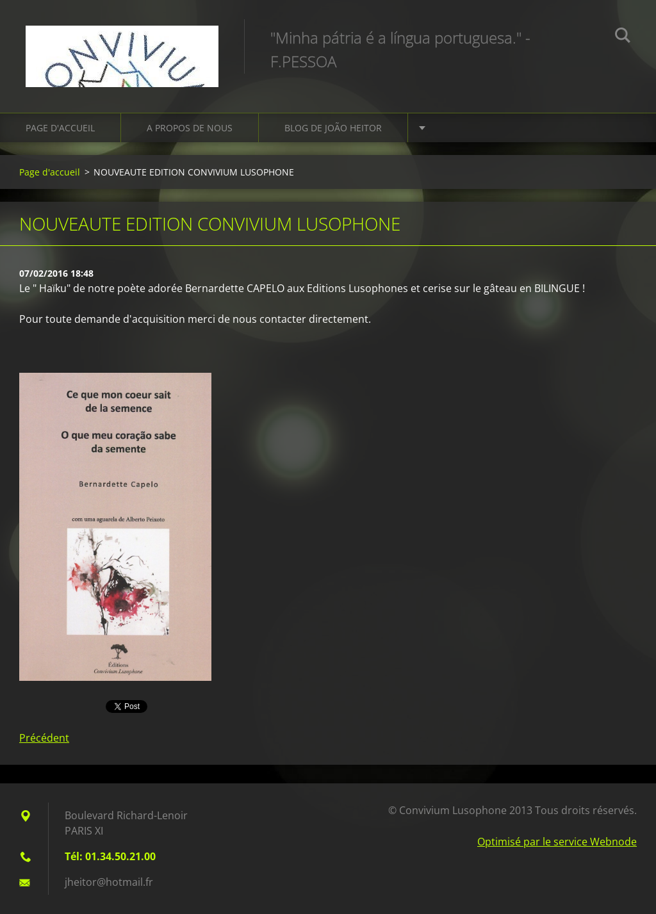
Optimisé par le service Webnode (557, 842)
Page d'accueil (60, 128)
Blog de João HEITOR (333, 128)
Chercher (622, 37)
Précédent (44, 738)
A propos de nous (190, 128)
